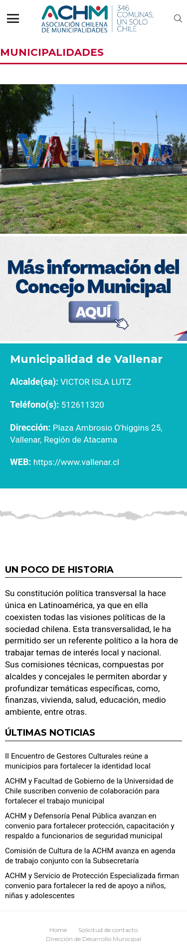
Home (58, 930)
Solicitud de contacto (108, 930)
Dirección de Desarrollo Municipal (93, 939)
